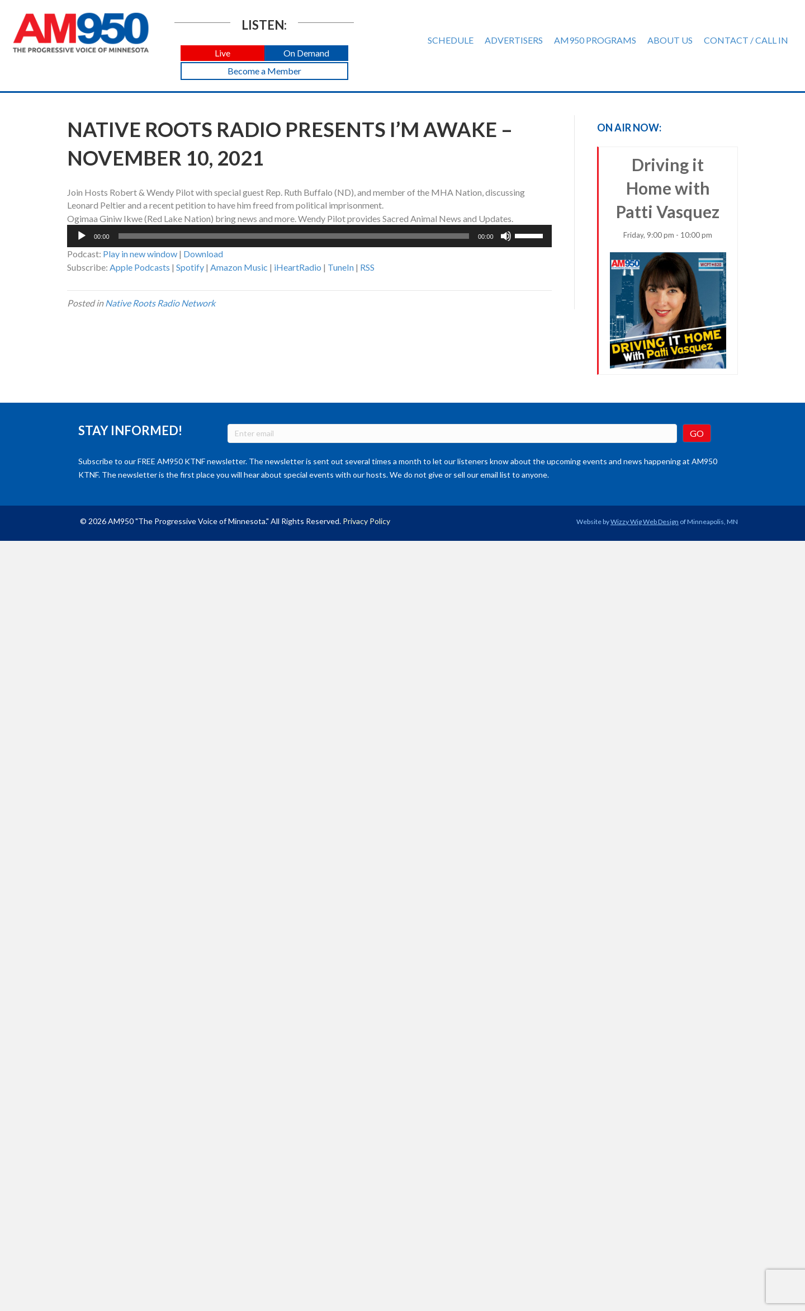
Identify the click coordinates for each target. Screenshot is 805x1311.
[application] (309, 236)
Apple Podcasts (140, 267)
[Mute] (506, 236)
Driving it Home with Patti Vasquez (668, 261)
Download (203, 253)
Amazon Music (239, 267)
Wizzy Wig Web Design (644, 521)
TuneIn (341, 267)
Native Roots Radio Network (160, 303)
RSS (367, 267)
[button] (222, 53)
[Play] (81, 236)
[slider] (294, 236)
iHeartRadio (297, 267)
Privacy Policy (366, 521)
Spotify (190, 267)
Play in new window (140, 253)
